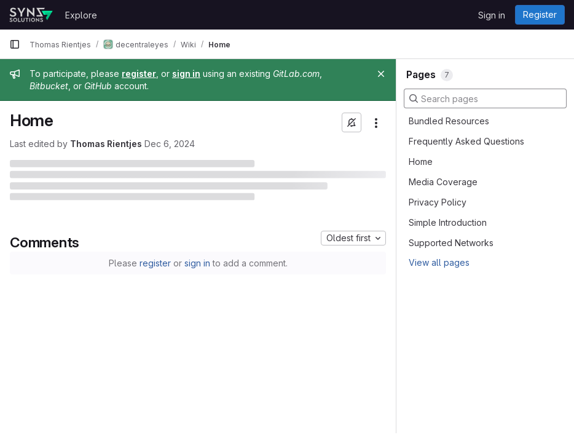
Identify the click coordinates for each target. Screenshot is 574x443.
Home (421, 161)
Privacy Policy (437, 202)
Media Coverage (443, 182)
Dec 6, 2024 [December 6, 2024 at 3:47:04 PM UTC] (169, 143)
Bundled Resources (449, 121)
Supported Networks (451, 242)
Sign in (491, 15)
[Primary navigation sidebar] (15, 44)
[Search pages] (485, 98)
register (155, 263)
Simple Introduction (448, 222)
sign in (197, 263)
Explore (81, 15)
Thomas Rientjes (106, 143)
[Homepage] (31, 15)
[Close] (381, 73)
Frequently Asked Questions (466, 141)
